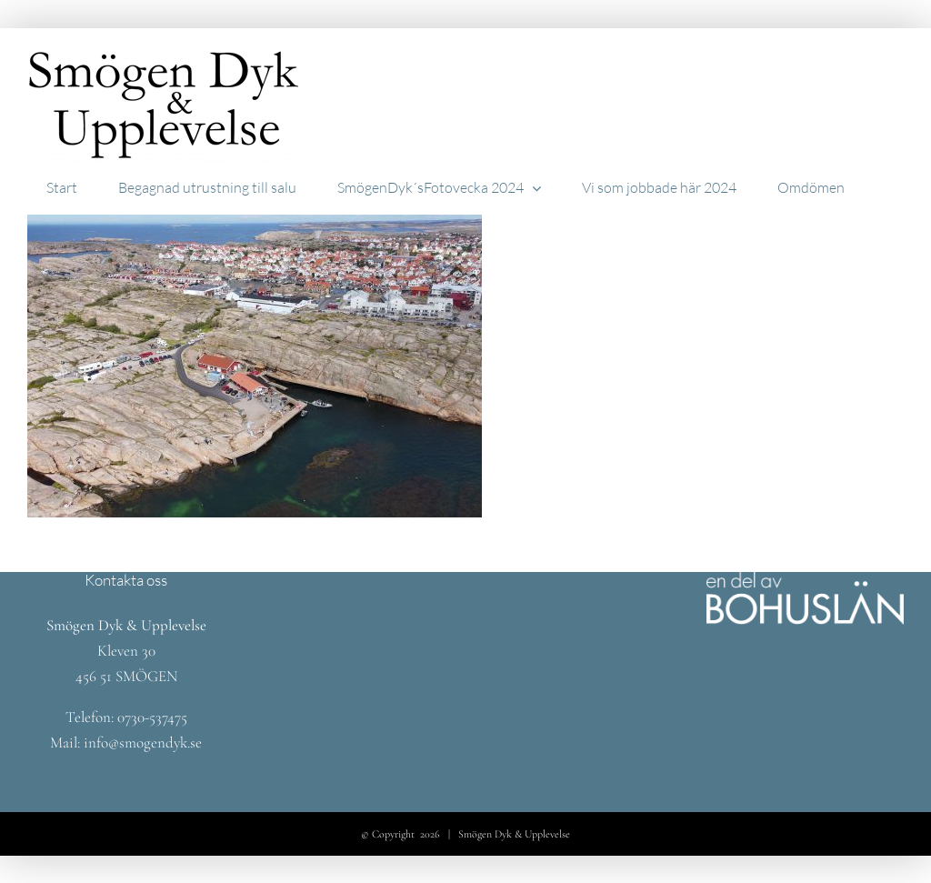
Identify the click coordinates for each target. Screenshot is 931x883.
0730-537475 (152, 717)
